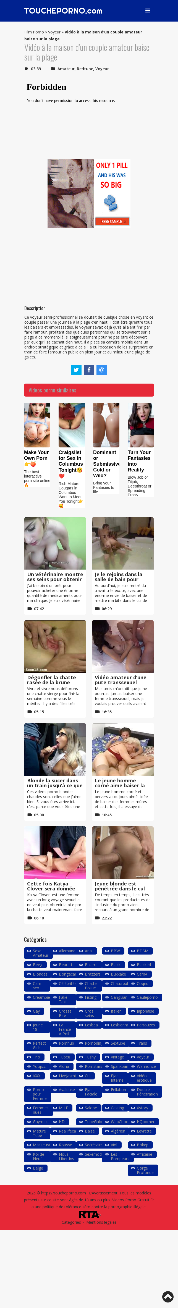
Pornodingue (96, 1043)
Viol (114, 1144)
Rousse (65, 1144)
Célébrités (68, 983)
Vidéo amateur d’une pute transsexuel (120, 680)
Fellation (118, 1089)
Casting (117, 1107)
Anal (89, 950)
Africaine (144, 1154)
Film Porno (34, 32)
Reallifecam (69, 1131)
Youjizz (39, 1066)
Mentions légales (101, 1222)
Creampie (41, 997)
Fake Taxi (63, 999)
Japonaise (145, 1011)
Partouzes (146, 1024)
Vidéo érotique (144, 1078)
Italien (116, 1011)
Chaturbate (121, 983)
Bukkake (118, 974)
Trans (142, 1043)
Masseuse (42, 1144)
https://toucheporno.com (63, 1193)
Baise (90, 1131)
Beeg (37, 964)
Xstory (142, 1107)
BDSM (142, 950)
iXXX (36, 1075)
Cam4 (142, 974)
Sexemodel (95, 1154)
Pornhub (66, 1043)
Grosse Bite (65, 1013)
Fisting (90, 997)
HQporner (146, 1121)
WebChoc (119, 1121)
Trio (36, 1057)
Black (116, 964)
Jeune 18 (38, 1027)
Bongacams (69, 974)
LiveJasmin (68, 1075)
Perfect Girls (39, 1045)
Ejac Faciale (91, 1092)
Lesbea (91, 1024)
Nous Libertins (66, 1156)
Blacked (144, 964)
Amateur (66, 68)
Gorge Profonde (145, 1170)
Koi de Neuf (38, 1156)
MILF (63, 1107)
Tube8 (64, 1057)
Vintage (117, 1057)
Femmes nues (41, 1110)
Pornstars (93, 1066)
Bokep (142, 1144)
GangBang (120, 997)
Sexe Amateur (40, 953)
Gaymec (40, 1121)
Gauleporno (147, 997)
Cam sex (37, 985)
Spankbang (120, 1066)
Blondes (40, 974)
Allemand (67, 950)
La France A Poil (65, 1029)
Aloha (64, 1066)
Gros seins (89, 1013)
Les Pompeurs (120, 1156)
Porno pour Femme (40, 1094)
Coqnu (142, 983)
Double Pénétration (147, 1092)
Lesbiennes (121, 1024)
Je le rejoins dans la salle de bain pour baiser (118, 579)
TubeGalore (95, 1121)
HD (62, 1121)
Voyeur (54, 32)
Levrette (144, 1131)
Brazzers (93, 974)
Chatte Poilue (91, 985)
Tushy (90, 1057)
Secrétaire (94, 1144)
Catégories (71, 1222)
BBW (115, 950)
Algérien (118, 1131)
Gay (36, 1011)
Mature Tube (39, 1133)
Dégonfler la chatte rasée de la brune (51, 680)
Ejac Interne (117, 1078)
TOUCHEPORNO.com (65, 11)
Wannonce (146, 1066)
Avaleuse (67, 1089)
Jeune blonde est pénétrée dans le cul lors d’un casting (120, 888)
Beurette (67, 964)
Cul (87, 1075)
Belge (38, 1168)
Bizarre (91, 964)
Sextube (118, 1043)
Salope (91, 1107)
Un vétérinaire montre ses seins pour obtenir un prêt (55, 579)
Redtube (85, 68)
